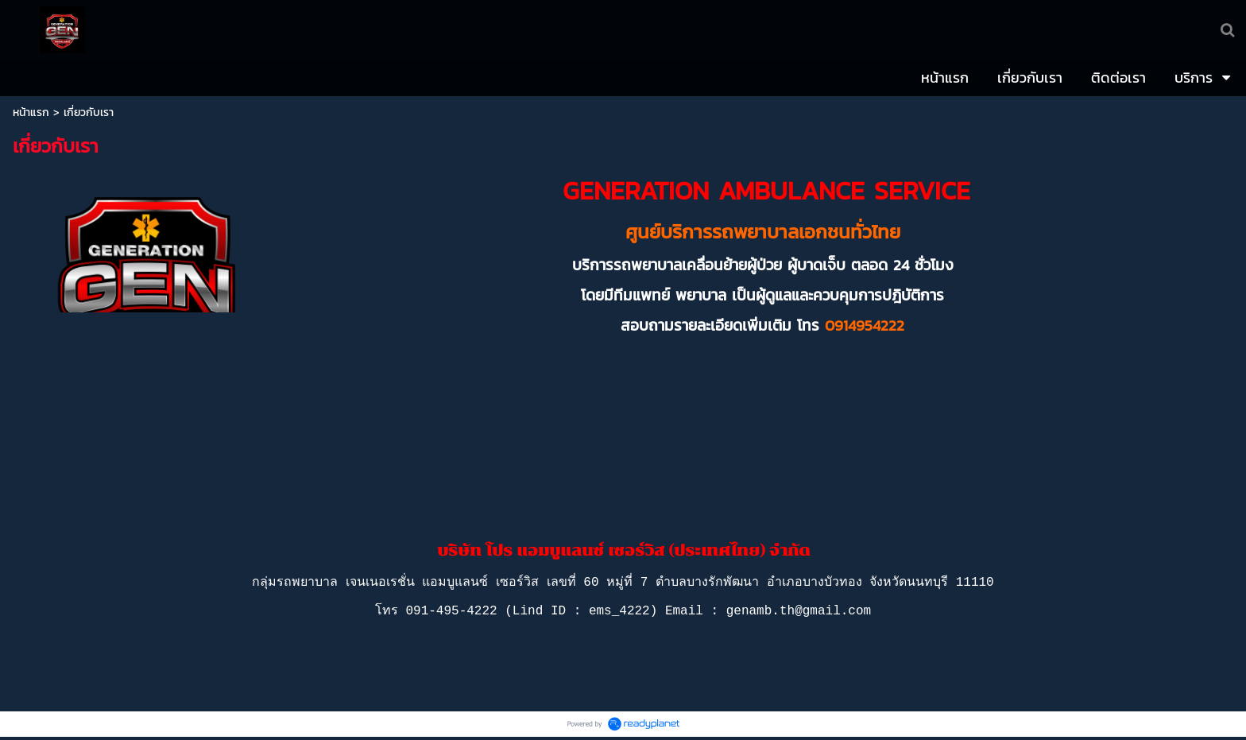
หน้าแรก (31, 112)
